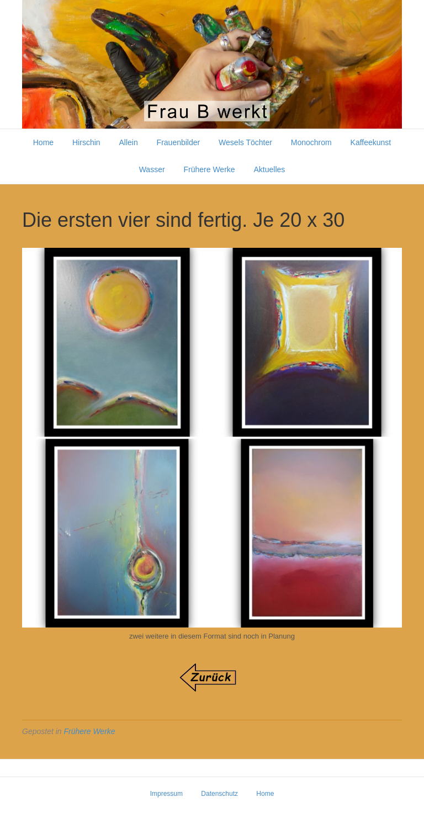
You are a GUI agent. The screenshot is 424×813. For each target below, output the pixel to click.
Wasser (152, 169)
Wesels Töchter (245, 142)
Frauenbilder (178, 142)
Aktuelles (269, 169)
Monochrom (311, 142)
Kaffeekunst (371, 142)
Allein (128, 142)
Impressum (166, 794)
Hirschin (86, 142)
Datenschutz (219, 794)
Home (43, 142)
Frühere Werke (209, 169)
